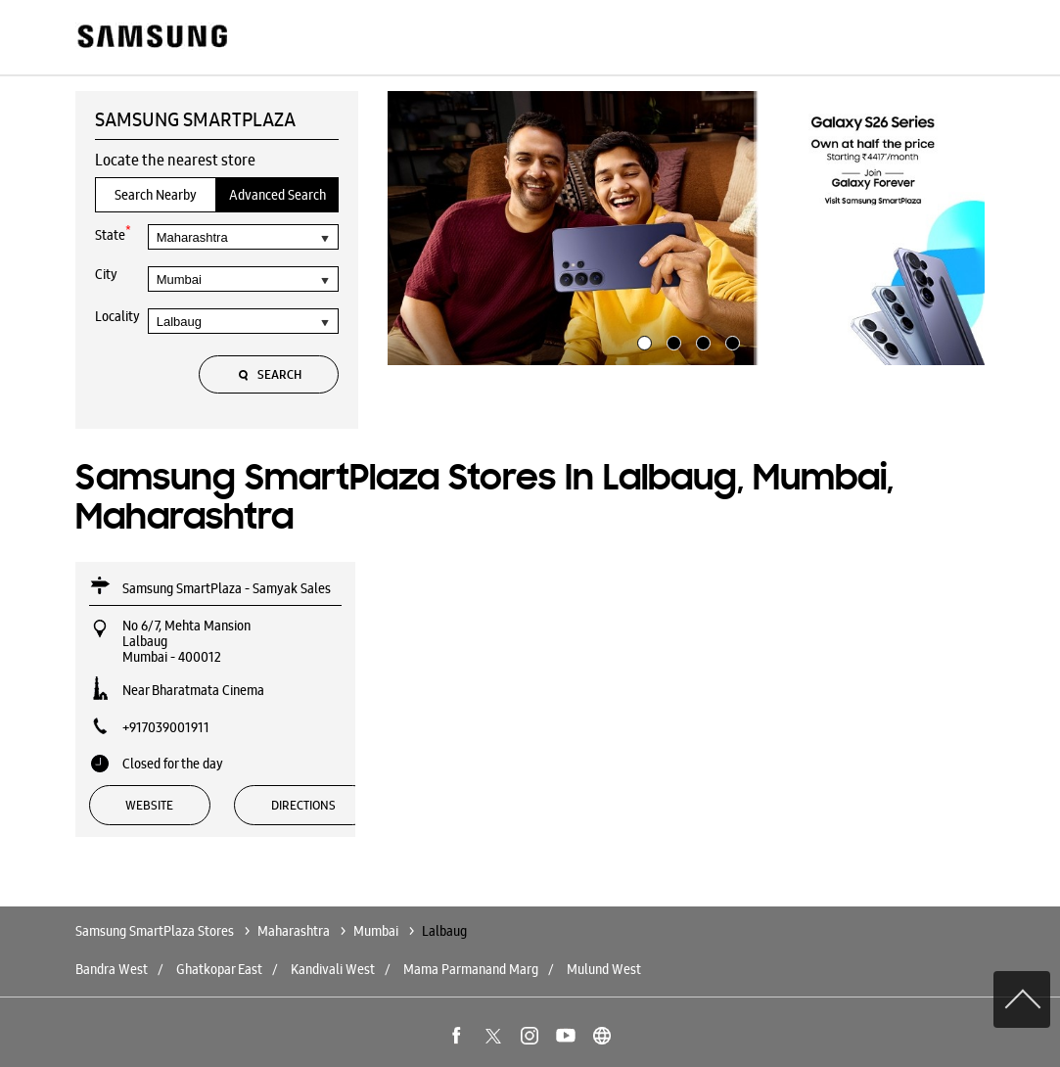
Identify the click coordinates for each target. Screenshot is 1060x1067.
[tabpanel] (686, 228)
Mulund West (604, 969)
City (106, 274)
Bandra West (111, 969)
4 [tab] (730, 341)
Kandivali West (333, 969)
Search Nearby (156, 195)
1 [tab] (642, 341)
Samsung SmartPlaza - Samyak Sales (226, 588)
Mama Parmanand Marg (470, 969)
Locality (117, 316)
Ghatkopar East (219, 969)
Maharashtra (293, 931)
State (113, 233)
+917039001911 (165, 727)
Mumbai (375, 931)
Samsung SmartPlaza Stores (156, 931)
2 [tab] (671, 341)
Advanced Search (277, 195)
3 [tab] (701, 341)
